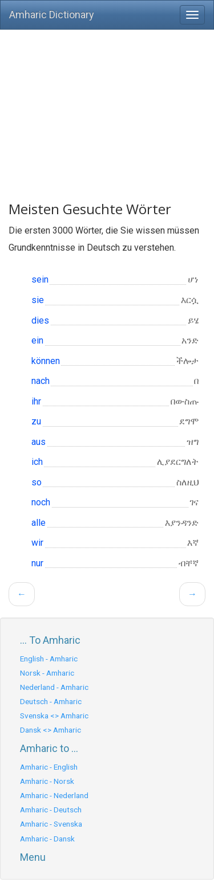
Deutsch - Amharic (51, 701)
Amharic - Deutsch (51, 809)
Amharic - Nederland (54, 795)
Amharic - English (49, 766)
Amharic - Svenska (51, 823)
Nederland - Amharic (54, 687)
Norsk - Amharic (47, 672)
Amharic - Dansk (47, 838)
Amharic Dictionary (51, 15)
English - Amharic (49, 658)
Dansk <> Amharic (50, 729)
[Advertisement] (107, 110)
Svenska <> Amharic (54, 715)
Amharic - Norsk (47, 781)
